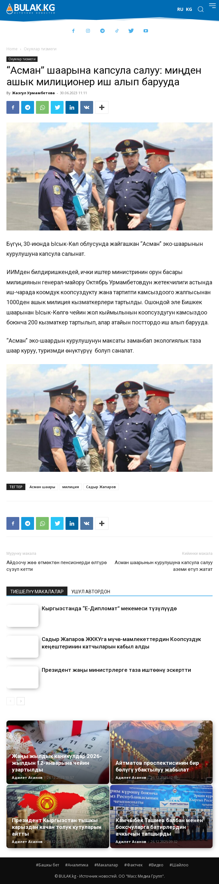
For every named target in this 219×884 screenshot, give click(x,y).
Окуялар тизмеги (40, 49)
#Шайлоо (179, 865)
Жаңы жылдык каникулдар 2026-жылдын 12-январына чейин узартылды (57, 763)
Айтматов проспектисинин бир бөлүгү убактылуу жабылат (157, 766)
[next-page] (21, 701)
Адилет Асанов (27, 777)
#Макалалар (106, 865)
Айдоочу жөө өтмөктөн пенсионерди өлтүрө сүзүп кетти (56, 566)
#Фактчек (133, 865)
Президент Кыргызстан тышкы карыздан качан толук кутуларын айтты (56, 827)
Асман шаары (42, 486)
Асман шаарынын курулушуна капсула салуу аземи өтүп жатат (164, 566)
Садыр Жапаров (101, 486)
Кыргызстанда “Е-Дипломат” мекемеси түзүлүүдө (109, 608)
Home (12, 49)
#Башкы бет (47, 865)
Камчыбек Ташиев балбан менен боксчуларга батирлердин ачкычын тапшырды (159, 827)
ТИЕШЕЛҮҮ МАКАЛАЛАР (37, 591)
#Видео (156, 865)
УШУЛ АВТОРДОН (90, 591)
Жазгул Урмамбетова (33, 92)
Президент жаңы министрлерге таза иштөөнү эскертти (116, 670)
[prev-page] (10, 701)
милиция (70, 486)
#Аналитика (76, 865)
